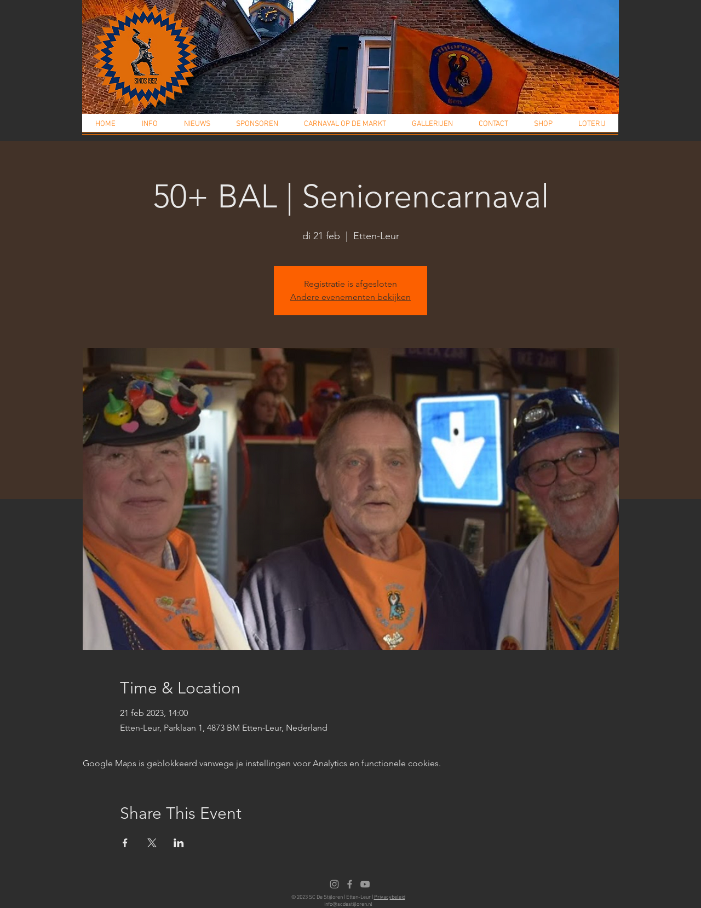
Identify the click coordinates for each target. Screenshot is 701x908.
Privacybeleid (389, 897)
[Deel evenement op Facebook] (125, 842)
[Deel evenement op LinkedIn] (179, 842)
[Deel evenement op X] (152, 842)
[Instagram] (334, 884)
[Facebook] (349, 884)
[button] (150, 127)
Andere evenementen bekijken (350, 297)
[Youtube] (365, 884)
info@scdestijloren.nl (348, 904)
